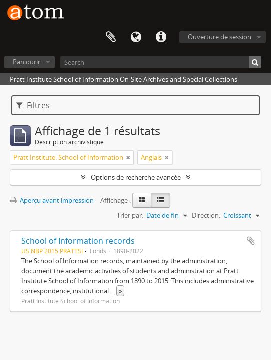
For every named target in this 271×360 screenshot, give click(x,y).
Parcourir (26, 62)
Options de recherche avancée (136, 177)
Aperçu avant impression (52, 200)
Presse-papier (110, 37)
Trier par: (130, 215)
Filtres (33, 105)
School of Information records (78, 241)
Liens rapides (160, 37)
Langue (135, 37)
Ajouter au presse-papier (251, 241)
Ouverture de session (219, 37)
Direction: (206, 215)
